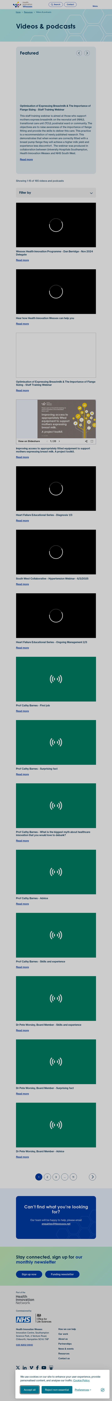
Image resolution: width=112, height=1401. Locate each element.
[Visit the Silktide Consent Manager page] (102, 1390)
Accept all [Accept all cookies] (30, 1389)
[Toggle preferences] (83, 1390)
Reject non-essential (57, 1389)
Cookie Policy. (81, 1380)
